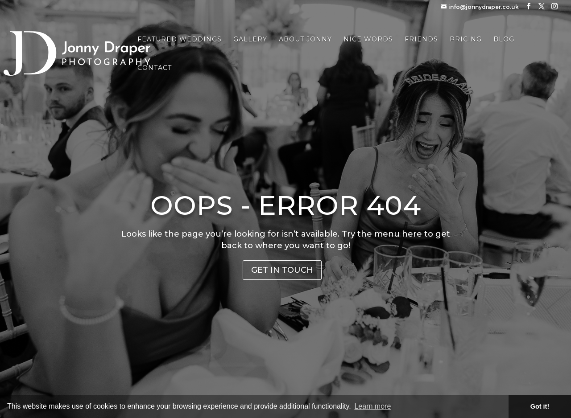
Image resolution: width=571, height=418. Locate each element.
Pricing (466, 39)
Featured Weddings (179, 39)
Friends (421, 39)
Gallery (250, 39)
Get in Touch (282, 270)
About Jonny (305, 39)
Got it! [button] (539, 406)
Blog (503, 39)
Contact (154, 68)
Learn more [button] (372, 406)
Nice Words (368, 39)
